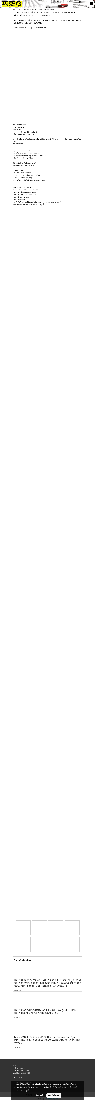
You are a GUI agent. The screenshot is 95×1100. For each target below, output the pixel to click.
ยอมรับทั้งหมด (54, 1095)
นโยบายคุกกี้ (24, 1090)
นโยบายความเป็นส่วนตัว (68, 1087)
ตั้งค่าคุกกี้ (39, 1095)
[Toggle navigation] (91, 4)
